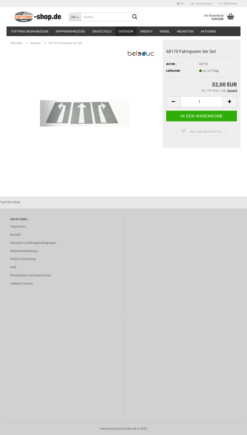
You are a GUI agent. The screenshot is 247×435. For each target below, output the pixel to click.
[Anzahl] (201, 101)
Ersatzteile (101, 31)
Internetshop (108, 428)
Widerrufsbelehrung (23, 251)
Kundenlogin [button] (201, 3)
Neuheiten (185, 31)
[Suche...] (75, 17)
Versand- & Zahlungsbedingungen (33, 243)
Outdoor (126, 31)
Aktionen (208, 31)
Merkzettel (228, 3)
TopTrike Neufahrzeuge (29, 31)
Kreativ (146, 31)
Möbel (165, 31)
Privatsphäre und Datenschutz (30, 275)
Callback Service (21, 283)
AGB (13, 267)
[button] (180, 3)
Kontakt (15, 234)
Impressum (18, 226)
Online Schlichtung (23, 259)
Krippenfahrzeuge (70, 31)
